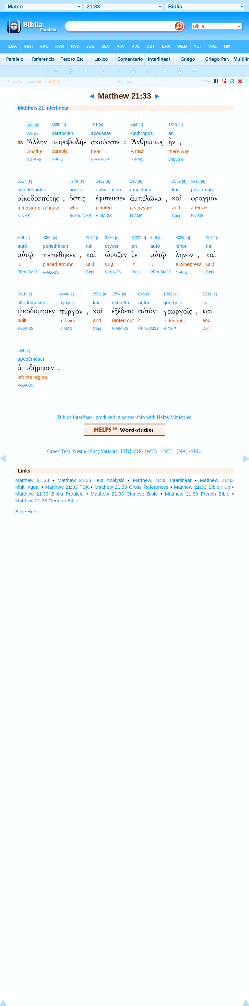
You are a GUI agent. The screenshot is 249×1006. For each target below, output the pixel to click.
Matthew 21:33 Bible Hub (202, 487)
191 (94, 125)
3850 (56, 125)
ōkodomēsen (31, 302)
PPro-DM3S (28, 272)
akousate (101, 133)
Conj (176, 215)
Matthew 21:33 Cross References (132, 487)
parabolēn (62, 133)
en (134, 246)
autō (22, 246)
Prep (136, 272)
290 (133, 181)
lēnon (182, 246)
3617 (22, 181)
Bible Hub (25, 511)
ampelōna (140, 189)
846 (21, 237)
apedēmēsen (32, 359)
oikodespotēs (32, 189)
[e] (37, 125)
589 (21, 350)
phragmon (202, 189)
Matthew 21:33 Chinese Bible (124, 494)
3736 (109, 237)
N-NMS (137, 159)
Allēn (32, 133)
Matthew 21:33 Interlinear (162, 480)
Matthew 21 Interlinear (43, 108)
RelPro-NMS (80, 215)
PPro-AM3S (148, 328)
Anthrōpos (142, 133)
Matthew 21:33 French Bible (197, 494)
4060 (47, 237)
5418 (195, 181)
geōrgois (172, 302)
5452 (100, 181)
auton (144, 302)
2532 (176, 181)
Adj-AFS (34, 159)
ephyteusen (108, 189)
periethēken (55, 246)
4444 (63, 294)
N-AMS (136, 216)
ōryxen (112, 246)
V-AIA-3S (104, 215)
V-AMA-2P (100, 159)
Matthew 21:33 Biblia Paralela (49, 494)
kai (175, 189)
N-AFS (57, 159)
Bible (11, 82)
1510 (172, 125)
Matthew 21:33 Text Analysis (90, 480)
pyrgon (66, 302)
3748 (73, 181)
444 (134, 125)
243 (30, 125)
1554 (116, 294)
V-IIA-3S (175, 159)
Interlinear (26, 82)
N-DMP (169, 329)
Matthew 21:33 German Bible (46, 500)
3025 (180, 237)
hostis (75, 189)
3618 (22, 294)
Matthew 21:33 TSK (67, 487)
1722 (136, 237)
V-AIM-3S (120, 328)
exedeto (120, 302)
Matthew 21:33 (32, 480)
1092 (167, 294)
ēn (171, 133)
